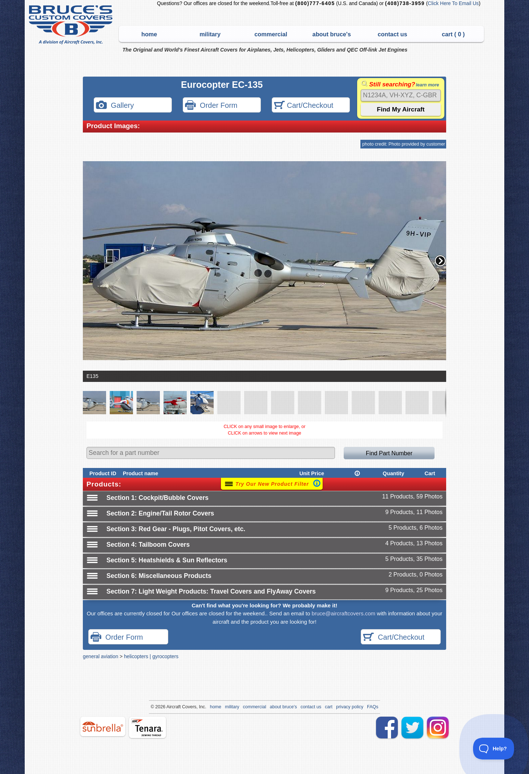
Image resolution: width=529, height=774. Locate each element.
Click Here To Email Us (453, 3)
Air (169, 706)
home (149, 34)
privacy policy (349, 706)
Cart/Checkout (303, 105)
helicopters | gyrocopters (151, 656)
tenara (147, 727)
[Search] (401, 95)
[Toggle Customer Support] (493, 748)
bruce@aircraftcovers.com (343, 613)
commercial (270, 34)
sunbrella (102, 726)
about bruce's (331, 34)
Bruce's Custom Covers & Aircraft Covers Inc (71, 25)
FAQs (372, 706)
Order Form (211, 105)
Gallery (115, 105)
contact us (392, 34)
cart (328, 706)
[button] (440, 260)
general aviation (100, 656)
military (210, 34)
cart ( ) (453, 34)
